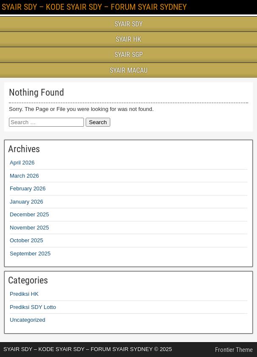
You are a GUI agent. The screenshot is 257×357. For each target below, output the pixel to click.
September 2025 (30, 253)
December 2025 (29, 214)
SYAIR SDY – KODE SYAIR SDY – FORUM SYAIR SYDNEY (94, 7)
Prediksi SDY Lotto (33, 307)
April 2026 (22, 162)
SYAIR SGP (129, 55)
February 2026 (28, 188)
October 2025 (26, 240)
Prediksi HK (24, 294)
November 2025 (29, 227)
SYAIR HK (128, 39)
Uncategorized (27, 320)
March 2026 (24, 176)
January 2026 (26, 201)
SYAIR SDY (128, 24)
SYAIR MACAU (129, 70)
